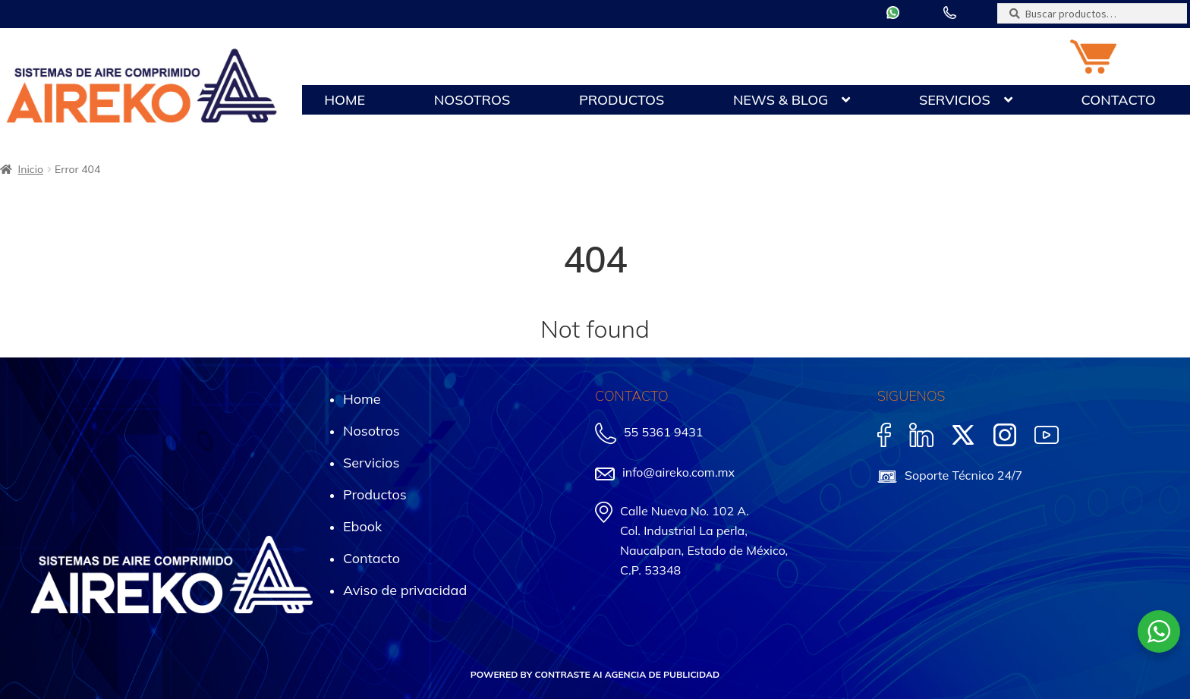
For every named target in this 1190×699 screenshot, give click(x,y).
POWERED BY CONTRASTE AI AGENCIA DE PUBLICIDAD (595, 674)
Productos (621, 100)
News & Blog (780, 100)
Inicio (30, 169)
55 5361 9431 (663, 431)
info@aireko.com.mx (678, 472)
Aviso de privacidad (405, 590)
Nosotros (472, 100)
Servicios (954, 100)
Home (344, 100)
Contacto (1118, 100)
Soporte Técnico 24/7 (963, 475)
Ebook (362, 526)
